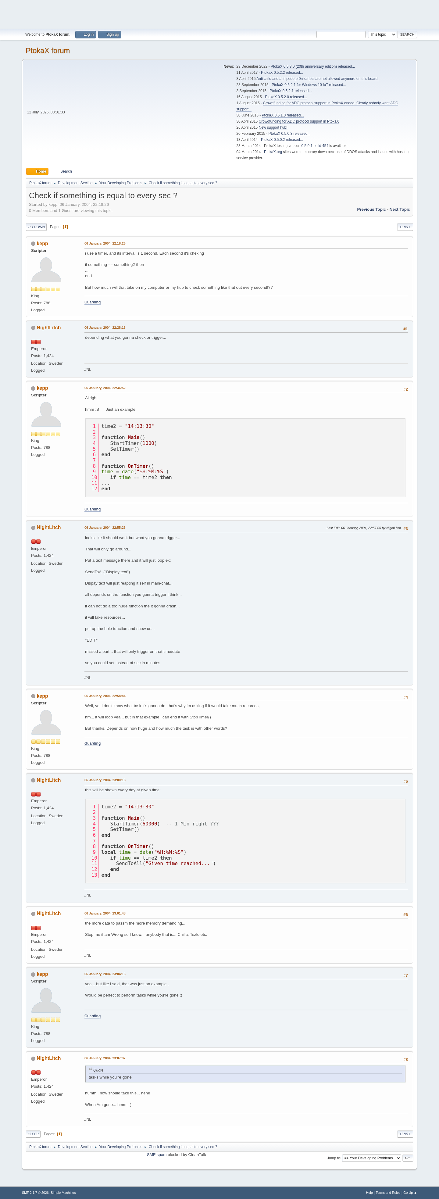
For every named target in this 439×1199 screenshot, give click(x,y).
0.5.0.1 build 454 (314, 146)
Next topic (400, 209)
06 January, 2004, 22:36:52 (105, 388)
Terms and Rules (388, 1192)
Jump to (333, 1158)
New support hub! (273, 127)
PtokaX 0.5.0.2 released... (282, 140)
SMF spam (156, 1154)
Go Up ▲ (410, 1192)
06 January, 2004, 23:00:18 (105, 780)
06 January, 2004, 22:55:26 (105, 527)
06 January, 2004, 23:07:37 (105, 1058)
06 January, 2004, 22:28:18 (105, 327)
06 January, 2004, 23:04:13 (105, 974)
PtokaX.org (273, 152)
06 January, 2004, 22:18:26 (105, 243)
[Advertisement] (219, 13)
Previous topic (371, 209)
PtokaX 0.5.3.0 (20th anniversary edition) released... (313, 66)
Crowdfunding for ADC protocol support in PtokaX (299, 121)
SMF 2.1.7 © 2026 (35, 1192)
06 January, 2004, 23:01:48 (105, 913)
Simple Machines (63, 1192)
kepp (42, 243)
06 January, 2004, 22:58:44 (105, 696)
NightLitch (49, 327)
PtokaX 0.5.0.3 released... (290, 133)
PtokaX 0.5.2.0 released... (286, 97)
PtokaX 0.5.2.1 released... (291, 91)
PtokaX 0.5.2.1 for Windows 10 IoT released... (309, 85)
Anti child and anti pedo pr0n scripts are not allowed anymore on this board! (317, 79)
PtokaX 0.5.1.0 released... (283, 115)
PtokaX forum (48, 50)
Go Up (33, 1134)
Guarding (92, 302)
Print (405, 227)
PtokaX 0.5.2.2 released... (282, 72)
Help (369, 1192)
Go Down (36, 227)
